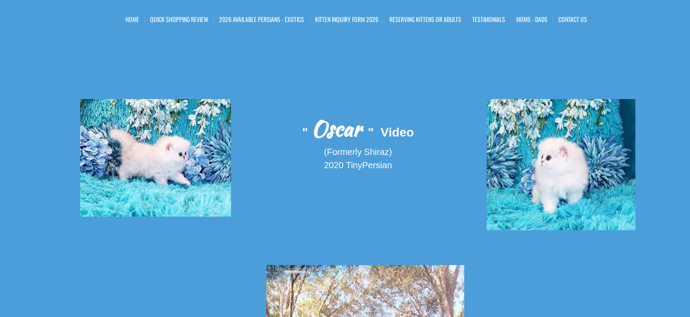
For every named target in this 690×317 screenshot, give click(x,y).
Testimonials (488, 19)
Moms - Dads (531, 19)
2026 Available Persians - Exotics (261, 19)
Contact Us (572, 19)
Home (132, 19)
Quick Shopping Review (179, 19)
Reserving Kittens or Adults (425, 19)
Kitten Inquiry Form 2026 (346, 19)
